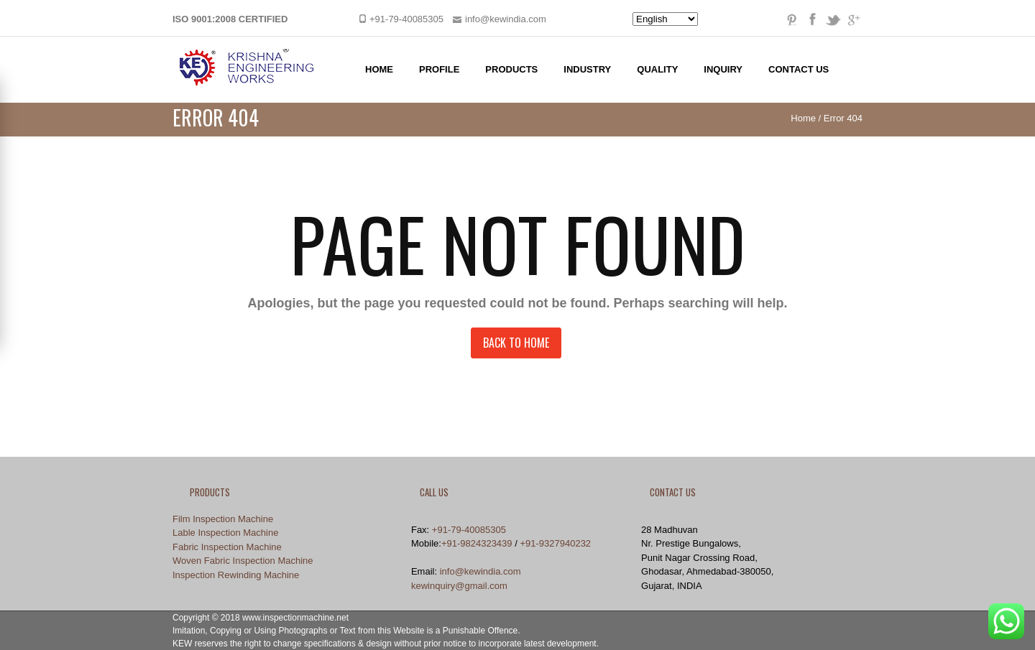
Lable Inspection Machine (225, 532)
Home (379, 69)
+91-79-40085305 (469, 529)
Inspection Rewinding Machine (235, 575)
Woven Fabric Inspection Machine (242, 560)
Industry (587, 69)
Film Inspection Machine (222, 519)
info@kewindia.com (480, 571)
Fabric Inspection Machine (227, 547)
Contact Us (798, 69)
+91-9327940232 (555, 543)
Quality (657, 69)
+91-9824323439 (476, 543)
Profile (439, 69)
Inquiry (723, 69)
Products (511, 69)
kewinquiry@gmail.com (459, 585)
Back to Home (516, 342)
